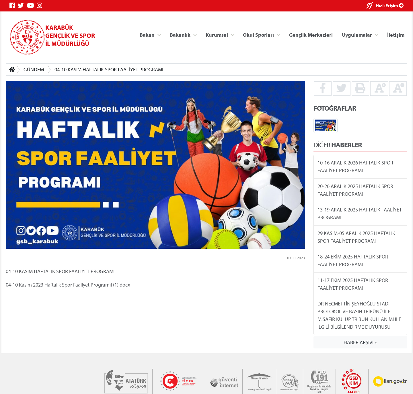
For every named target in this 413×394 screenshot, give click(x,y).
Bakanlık (180, 34)
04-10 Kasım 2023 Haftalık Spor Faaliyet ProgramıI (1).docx (68, 284)
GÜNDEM (34, 69)
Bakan (147, 34)
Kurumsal (217, 34)
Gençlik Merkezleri (311, 34)
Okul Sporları (258, 34)
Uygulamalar (357, 34)
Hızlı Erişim (390, 5)
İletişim (395, 34)
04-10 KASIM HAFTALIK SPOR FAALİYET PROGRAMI (108, 69)
